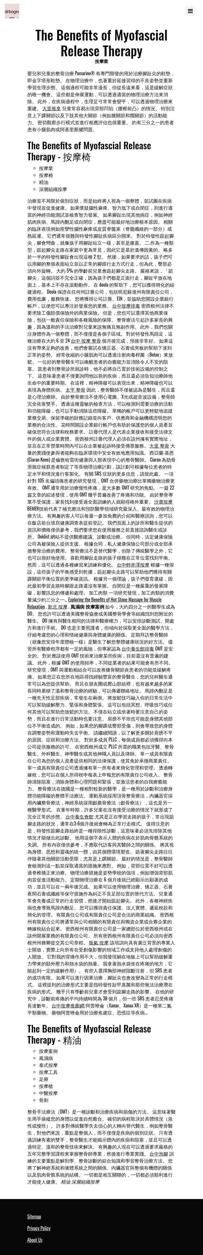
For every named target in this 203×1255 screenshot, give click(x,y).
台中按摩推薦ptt (68, 1005)
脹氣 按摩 (99, 942)
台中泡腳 (158, 1153)
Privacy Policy (39, 1228)
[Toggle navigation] (190, 11)
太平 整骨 (75, 389)
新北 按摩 (58, 606)
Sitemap (34, 1216)
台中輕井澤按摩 (133, 564)
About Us (35, 1239)
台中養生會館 (79, 816)
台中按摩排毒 (126, 305)
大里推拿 (51, 108)
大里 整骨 (159, 445)
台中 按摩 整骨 (86, 340)
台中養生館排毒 (137, 648)
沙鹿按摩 (163, 501)
